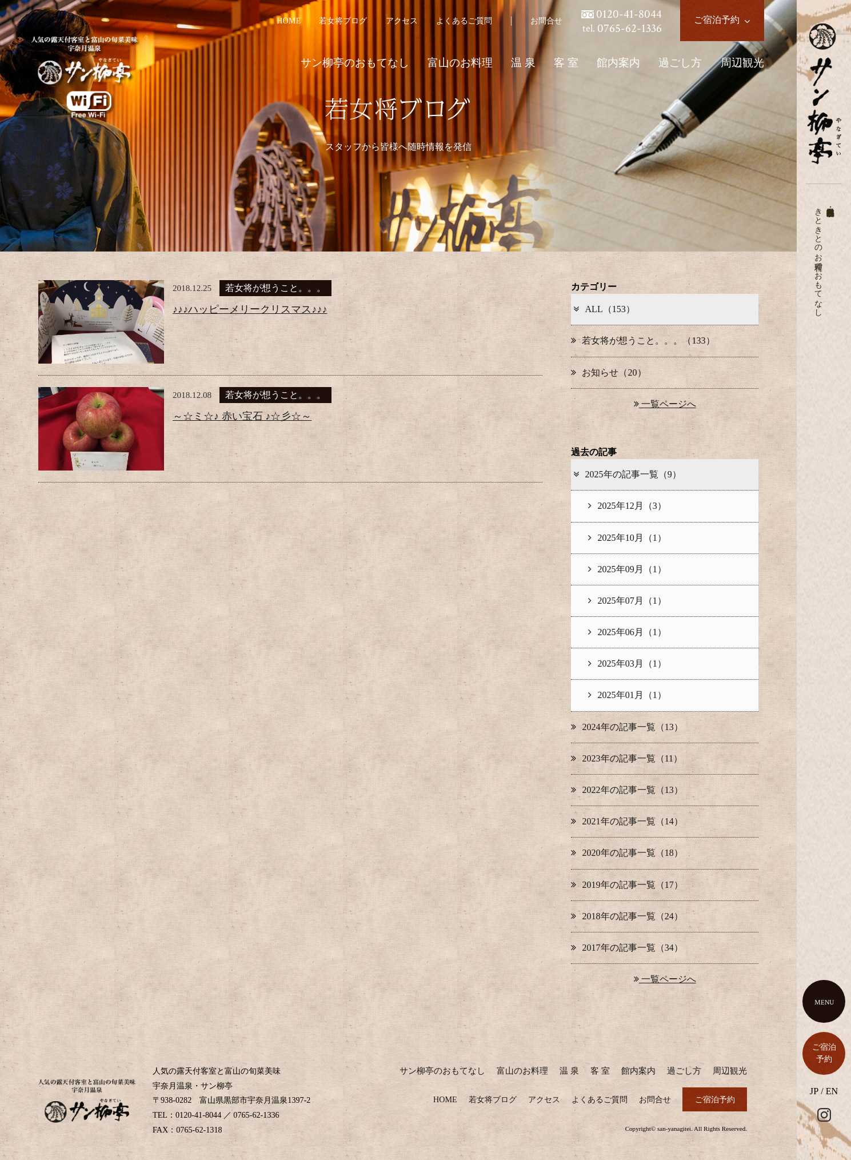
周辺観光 (742, 63)
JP (814, 1091)
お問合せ (546, 20)
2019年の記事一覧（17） (626, 885)
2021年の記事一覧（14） (626, 821)
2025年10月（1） (627, 538)
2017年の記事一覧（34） (626, 947)
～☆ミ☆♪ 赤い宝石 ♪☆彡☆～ (242, 416)
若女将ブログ (343, 20)
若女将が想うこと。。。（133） (642, 340)
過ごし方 (680, 63)
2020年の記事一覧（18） (626, 853)
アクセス (402, 20)
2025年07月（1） (627, 600)
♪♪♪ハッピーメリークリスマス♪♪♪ (250, 309)
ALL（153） (603, 309)
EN (832, 1091)
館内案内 (618, 63)
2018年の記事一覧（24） (626, 916)
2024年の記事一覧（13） (626, 727)
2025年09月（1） (627, 569)
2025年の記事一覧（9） (626, 474)
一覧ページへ (665, 404)
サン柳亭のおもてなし (355, 63)
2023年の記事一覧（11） (626, 758)
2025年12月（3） (627, 506)
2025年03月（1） (627, 663)
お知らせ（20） (608, 372)
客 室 (566, 63)
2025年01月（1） (627, 695)
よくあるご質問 (464, 20)
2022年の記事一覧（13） (626, 790)
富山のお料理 (460, 63)
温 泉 (523, 63)
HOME (289, 20)
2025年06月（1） (627, 632)
